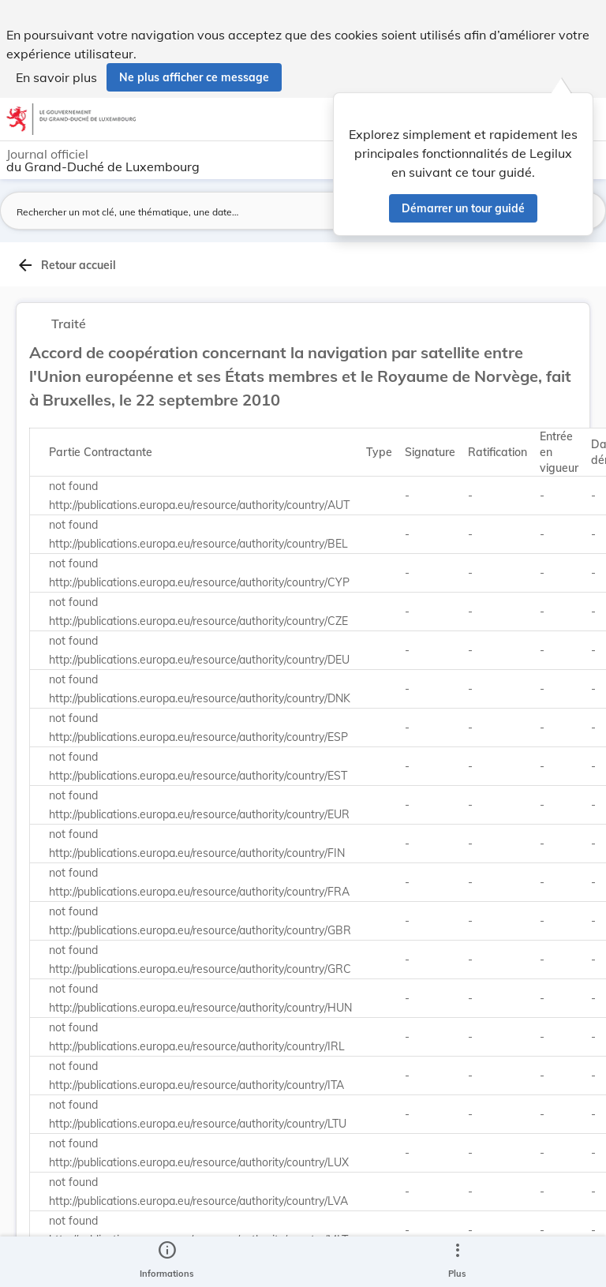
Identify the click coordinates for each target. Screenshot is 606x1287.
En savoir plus (56, 77)
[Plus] (456, 1261)
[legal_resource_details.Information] (167, 1261)
